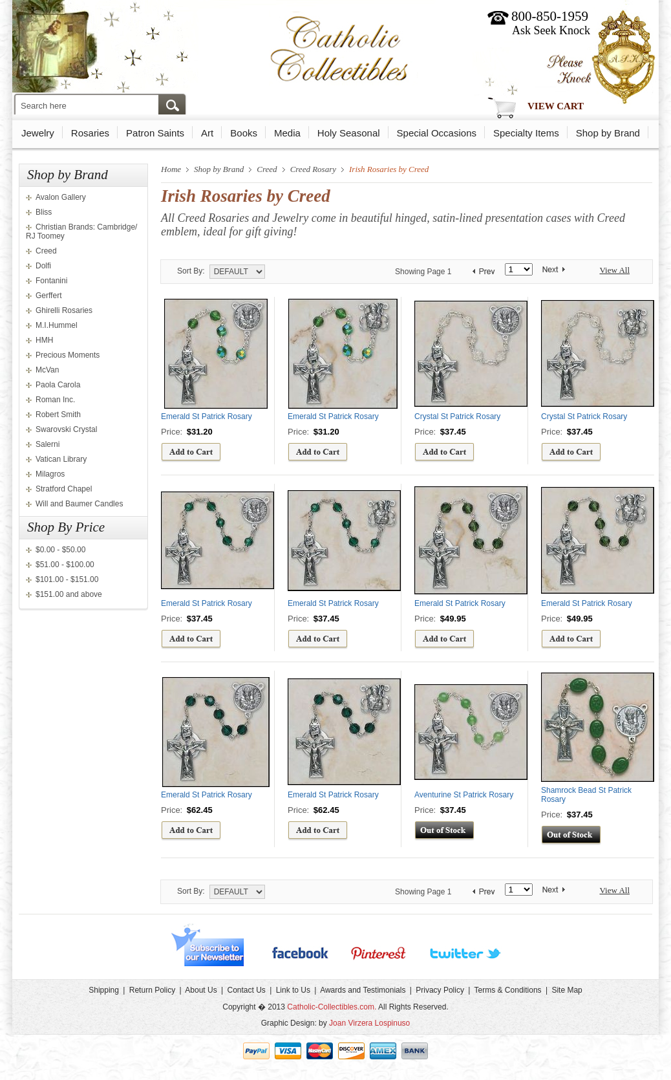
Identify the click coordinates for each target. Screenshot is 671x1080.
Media (287, 132)
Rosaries (90, 132)
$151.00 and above (69, 594)
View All (614, 270)
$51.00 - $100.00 (65, 564)
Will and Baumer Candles (79, 503)
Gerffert (48, 295)
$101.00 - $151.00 (67, 579)
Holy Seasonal (348, 132)
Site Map (566, 990)
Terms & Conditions (508, 990)
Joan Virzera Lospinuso (369, 1023)
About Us (201, 990)
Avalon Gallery (61, 197)
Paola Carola (58, 384)
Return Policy (152, 990)
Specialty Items (526, 132)
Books (243, 132)
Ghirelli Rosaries (64, 310)
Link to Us (293, 990)
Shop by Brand (608, 132)
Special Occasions (436, 132)
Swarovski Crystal (66, 429)
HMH (44, 340)
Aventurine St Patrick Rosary (463, 794)
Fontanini (51, 280)
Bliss (44, 212)
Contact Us (246, 990)
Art (207, 132)
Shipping (104, 990)
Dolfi (43, 265)
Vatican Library (61, 459)
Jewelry (37, 132)
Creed (46, 250)
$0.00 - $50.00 (60, 549)
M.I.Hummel (57, 325)
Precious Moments (68, 355)
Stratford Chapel (64, 488)
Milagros (50, 474)
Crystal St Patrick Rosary (457, 416)
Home (171, 169)
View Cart (555, 106)
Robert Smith (58, 414)
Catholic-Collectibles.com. (331, 1006)
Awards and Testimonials (362, 990)
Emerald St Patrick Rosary (206, 416)
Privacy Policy (440, 990)
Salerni (47, 444)
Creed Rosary (313, 169)
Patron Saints (155, 132)
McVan (47, 369)
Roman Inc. (55, 399)
